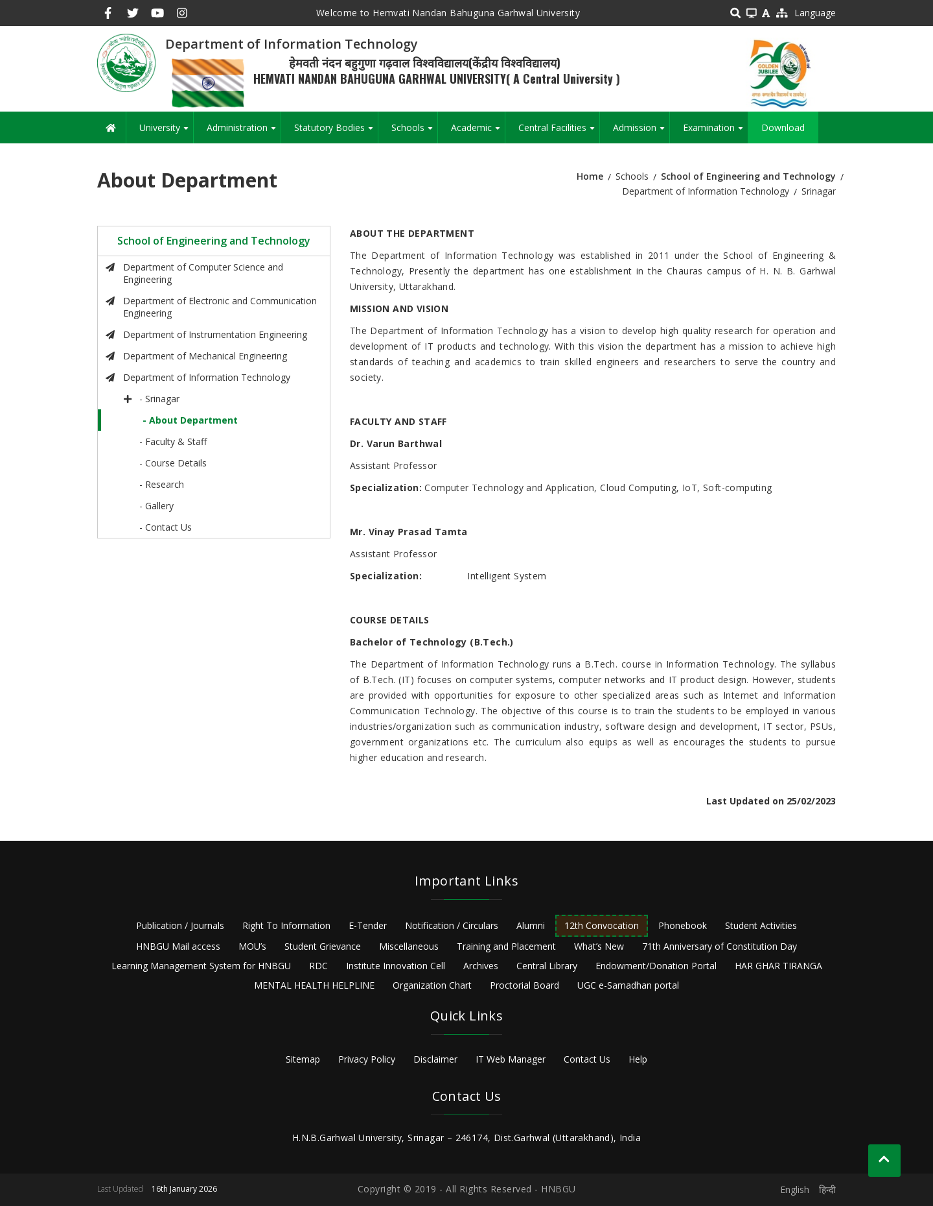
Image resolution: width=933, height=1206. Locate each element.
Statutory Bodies (336, 132)
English (794, 1189)
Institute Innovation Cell (395, 965)
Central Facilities (558, 132)
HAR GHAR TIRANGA (778, 965)
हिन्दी (827, 1189)
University (166, 132)
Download (783, 127)
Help (637, 1059)
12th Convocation (601, 925)
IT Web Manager (511, 1059)
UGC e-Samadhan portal (628, 985)
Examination (715, 132)
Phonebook (682, 925)
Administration (244, 132)
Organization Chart (432, 985)
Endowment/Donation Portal (656, 965)
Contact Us (587, 1059)
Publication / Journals (180, 925)
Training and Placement (506, 946)
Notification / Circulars (451, 925)
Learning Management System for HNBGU (201, 965)
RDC (318, 965)
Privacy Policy (366, 1059)
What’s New (599, 946)
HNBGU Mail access (178, 946)
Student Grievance (322, 946)
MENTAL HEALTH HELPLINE (314, 985)
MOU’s (252, 946)
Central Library (546, 965)
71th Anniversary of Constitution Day (719, 946)
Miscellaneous (409, 946)
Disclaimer (435, 1059)
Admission (641, 132)
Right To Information (286, 925)
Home (590, 176)
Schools (414, 132)
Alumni (530, 925)
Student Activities (761, 925)
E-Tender (368, 925)
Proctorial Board (524, 985)
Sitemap (303, 1059)
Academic (478, 132)
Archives (480, 965)
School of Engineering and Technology (748, 176)
